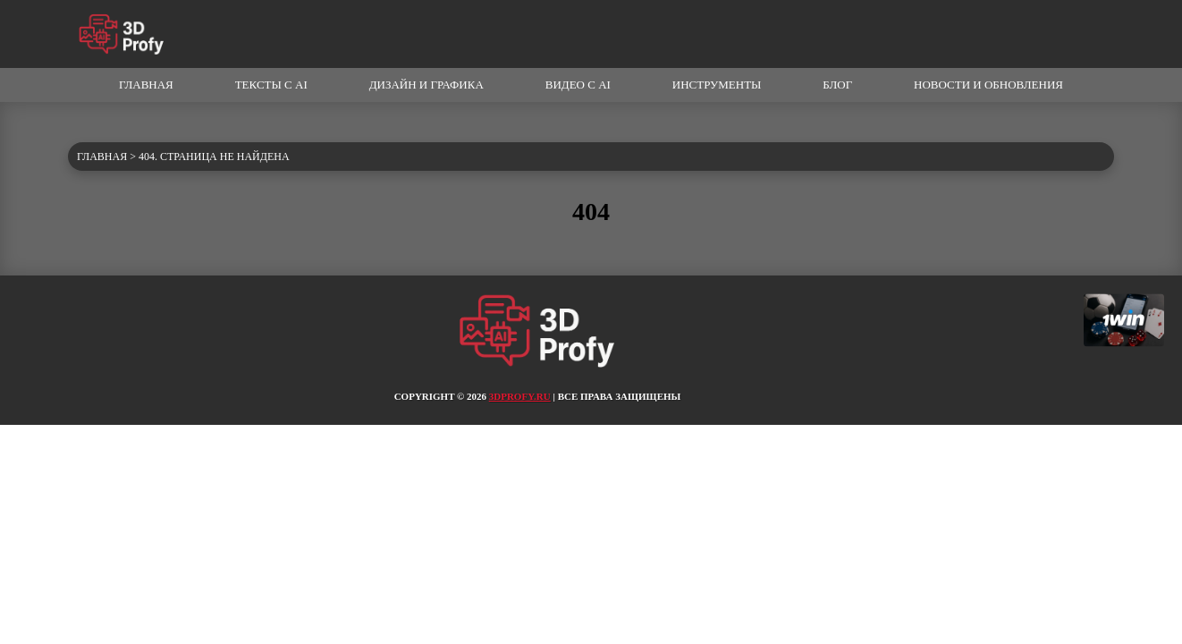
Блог (837, 84)
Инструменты (717, 84)
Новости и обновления (988, 84)
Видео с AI (578, 84)
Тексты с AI (271, 84)
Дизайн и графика (426, 84)
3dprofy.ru (520, 396)
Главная (146, 84)
